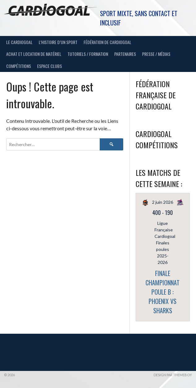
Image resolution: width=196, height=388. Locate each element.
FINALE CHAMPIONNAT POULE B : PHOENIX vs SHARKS (163, 292)
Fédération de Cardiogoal (107, 42)
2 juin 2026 (162, 202)
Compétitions (18, 66)
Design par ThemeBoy (173, 375)
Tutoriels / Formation (88, 54)
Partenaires (125, 54)
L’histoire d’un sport (58, 42)
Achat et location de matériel (33, 54)
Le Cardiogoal (19, 42)
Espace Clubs (49, 66)
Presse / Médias (156, 54)
